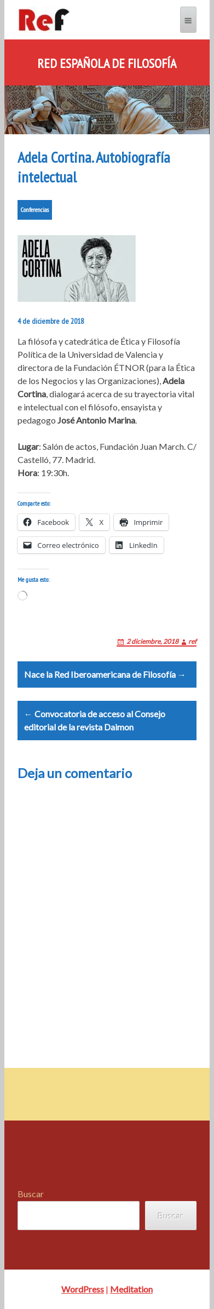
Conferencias (35, 209)
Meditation (131, 1289)
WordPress (82, 1289)
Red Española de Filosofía (106, 63)
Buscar (31, 1193)
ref (192, 641)
